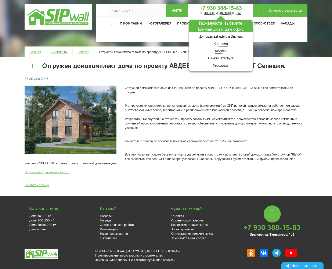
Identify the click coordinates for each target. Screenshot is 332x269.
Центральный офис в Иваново (220, 36)
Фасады (288, 23)
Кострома (221, 44)
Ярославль (220, 65)
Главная (35, 52)
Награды (106, 220)
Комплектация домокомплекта (192, 233)
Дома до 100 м (40, 216)
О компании (59, 52)
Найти (177, 10)
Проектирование (182, 229)
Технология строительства (189, 225)
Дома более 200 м (42, 225)
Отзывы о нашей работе (117, 225)
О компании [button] (131, 23)
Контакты (177, 216)
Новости (83, 52)
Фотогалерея (159, 23)
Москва (220, 51)
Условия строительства (282, 10)
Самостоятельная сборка (188, 238)
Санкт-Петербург (221, 58)
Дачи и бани (38, 229)
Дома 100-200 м (41, 220)
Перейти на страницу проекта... (47, 172)
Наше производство (114, 233)
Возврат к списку (37, 185)
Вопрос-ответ (262, 23)
